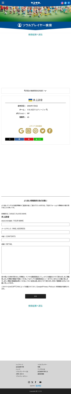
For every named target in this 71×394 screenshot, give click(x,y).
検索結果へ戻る (35, 35)
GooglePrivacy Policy (45, 286)
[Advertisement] (35, 62)
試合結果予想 (20, 367)
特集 (39, 367)
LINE (38, 139)
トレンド (18, 369)
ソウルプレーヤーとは (22, 371)
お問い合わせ (20, 374)
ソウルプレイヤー (42, 364)
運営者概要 (41, 374)
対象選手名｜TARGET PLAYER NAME (13, 213)
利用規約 (59, 286)
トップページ (19, 364)
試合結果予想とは (43, 371)
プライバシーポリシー (22, 376)
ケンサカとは (41, 369)
